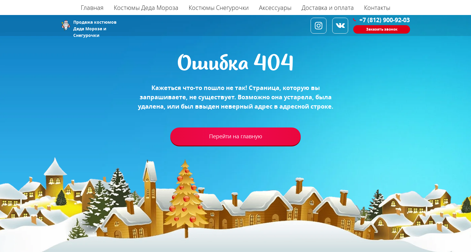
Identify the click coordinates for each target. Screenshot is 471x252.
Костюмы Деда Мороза (146, 8)
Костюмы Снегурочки (219, 8)
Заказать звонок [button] (381, 29)
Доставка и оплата (328, 8)
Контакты (377, 8)
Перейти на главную (235, 136)
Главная (92, 8)
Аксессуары (275, 8)
